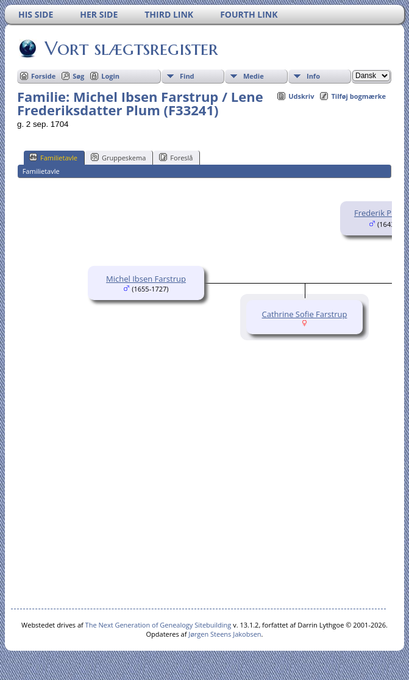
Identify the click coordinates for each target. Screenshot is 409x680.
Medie (253, 76)
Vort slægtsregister (130, 48)
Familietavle (53, 157)
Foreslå (176, 157)
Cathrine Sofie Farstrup (304, 314)
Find (187, 76)
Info (313, 76)
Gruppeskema (118, 157)
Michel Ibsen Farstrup (146, 278)
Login (110, 76)
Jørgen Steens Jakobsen (224, 634)
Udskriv (301, 96)
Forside (43, 76)
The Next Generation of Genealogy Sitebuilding (158, 624)
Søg (78, 76)
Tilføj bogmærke (358, 96)
